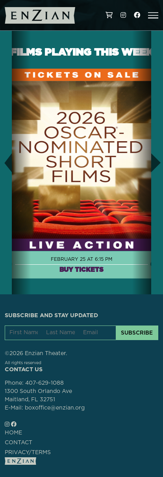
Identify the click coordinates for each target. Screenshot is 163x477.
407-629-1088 (44, 383)
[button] (153, 15)
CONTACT (18, 442)
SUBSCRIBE (137, 332)
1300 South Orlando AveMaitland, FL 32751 (38, 395)
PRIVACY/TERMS (28, 452)
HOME (13, 433)
